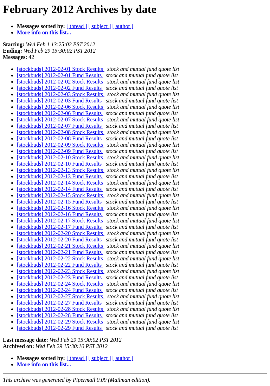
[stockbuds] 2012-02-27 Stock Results (60, 296)
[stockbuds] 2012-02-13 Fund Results (60, 176)
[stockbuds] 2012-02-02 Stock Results (60, 82)
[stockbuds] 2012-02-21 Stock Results (60, 246)
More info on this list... (44, 32)
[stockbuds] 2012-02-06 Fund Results (60, 113)
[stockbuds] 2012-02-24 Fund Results (60, 290)
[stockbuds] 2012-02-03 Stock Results (60, 94)
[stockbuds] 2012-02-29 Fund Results (60, 328)
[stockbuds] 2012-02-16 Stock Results (60, 208)
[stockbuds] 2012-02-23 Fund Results (60, 277)
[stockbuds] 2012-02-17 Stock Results (60, 221)
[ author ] (123, 26)
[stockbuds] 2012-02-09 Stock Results (60, 145)
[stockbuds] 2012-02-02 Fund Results (60, 88)
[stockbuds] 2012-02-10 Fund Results (60, 164)
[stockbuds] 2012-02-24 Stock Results (60, 284)
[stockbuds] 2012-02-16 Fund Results (60, 214)
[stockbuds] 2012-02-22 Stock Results (60, 258)
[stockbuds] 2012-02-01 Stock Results (60, 69)
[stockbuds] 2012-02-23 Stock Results (60, 271)
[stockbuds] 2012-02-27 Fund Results (60, 303)
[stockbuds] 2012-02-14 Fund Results (60, 189)
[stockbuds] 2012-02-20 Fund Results (60, 239)
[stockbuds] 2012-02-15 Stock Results (60, 195)
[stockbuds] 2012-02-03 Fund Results (60, 101)
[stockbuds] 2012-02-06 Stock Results (60, 107)
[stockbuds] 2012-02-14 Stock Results (60, 183)
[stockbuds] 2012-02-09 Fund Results (60, 151)
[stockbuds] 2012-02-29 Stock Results (60, 322)
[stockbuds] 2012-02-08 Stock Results (60, 132)
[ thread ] (76, 26)
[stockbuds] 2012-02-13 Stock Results (60, 170)
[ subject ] (100, 26)
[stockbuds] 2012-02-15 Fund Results (60, 202)
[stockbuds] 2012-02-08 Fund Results (60, 138)
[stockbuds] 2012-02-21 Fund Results (60, 252)
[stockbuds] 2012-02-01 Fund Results (60, 75)
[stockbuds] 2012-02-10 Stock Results (60, 157)
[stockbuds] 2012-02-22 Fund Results (60, 265)
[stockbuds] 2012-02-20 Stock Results (60, 233)
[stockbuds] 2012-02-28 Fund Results (60, 315)
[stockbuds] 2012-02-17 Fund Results (60, 227)
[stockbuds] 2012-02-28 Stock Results (60, 309)
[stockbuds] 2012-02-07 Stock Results (60, 119)
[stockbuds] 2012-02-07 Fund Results (60, 126)
